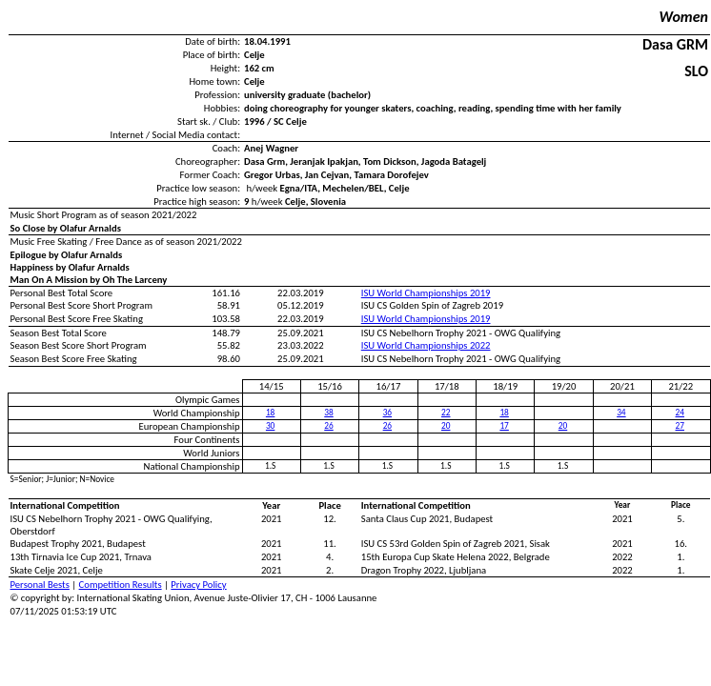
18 (270, 412)
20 (445, 426)
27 (680, 426)
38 (328, 412)
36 (387, 412)
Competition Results (120, 584)
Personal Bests (40, 584)
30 (270, 426)
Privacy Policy (198, 584)
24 (680, 412)
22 (445, 412)
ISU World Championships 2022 (426, 345)
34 (621, 412)
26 (328, 426)
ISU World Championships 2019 (426, 293)
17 (503, 426)
